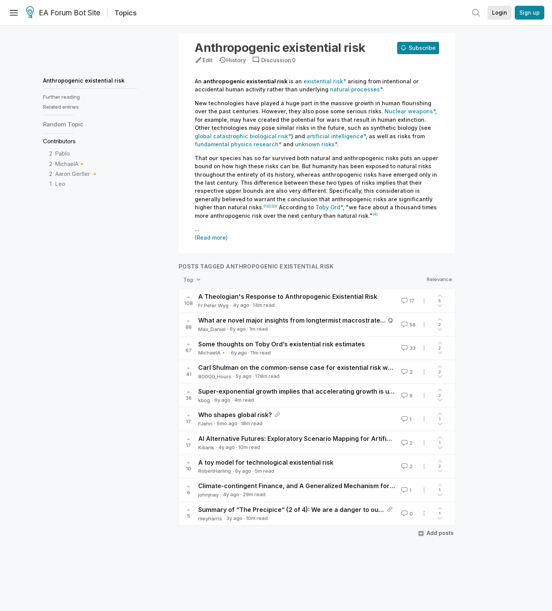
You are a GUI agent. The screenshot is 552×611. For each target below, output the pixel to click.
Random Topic (63, 124)
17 (407, 300)
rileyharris (210, 518)
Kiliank (206, 447)
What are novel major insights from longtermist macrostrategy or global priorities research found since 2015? (364, 320)
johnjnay (208, 495)
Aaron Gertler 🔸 (76, 174)
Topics (125, 13)
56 (408, 324)
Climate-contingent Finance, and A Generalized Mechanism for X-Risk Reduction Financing (336, 486)
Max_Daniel (211, 329)
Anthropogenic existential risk (83, 80)
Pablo (62, 153)
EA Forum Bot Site (63, 13)
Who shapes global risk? (235, 415)
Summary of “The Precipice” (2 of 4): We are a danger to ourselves (299, 509)
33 (408, 347)
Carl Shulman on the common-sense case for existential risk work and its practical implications (342, 367)
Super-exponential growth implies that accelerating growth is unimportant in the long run (332, 391)
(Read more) (211, 237)
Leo (60, 183)
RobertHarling (214, 471)
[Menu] (14, 12)
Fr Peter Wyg (213, 305)
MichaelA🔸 (70, 164)
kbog (204, 400)
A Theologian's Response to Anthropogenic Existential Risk (287, 296)
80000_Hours (214, 376)
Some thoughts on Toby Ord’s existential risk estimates (281, 344)
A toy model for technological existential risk (265, 462)
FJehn (205, 424)
